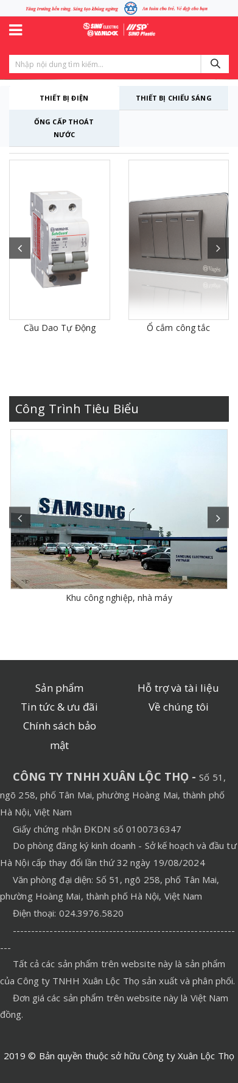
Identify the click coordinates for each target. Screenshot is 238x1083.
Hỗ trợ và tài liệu (178, 688)
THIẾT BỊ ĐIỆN (64, 97)
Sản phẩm (59, 688)
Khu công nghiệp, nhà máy (119, 597)
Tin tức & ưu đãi (60, 707)
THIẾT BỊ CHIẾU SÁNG (174, 97)
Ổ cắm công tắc (178, 327)
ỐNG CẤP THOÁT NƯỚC (64, 127)
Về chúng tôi (179, 707)
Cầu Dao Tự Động (60, 327)
